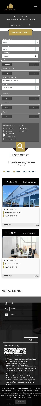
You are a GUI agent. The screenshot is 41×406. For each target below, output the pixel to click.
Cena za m (6, 103)
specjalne (9, 131)
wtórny (24, 131)
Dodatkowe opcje (8, 125)
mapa (16, 171)
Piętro (5, 112)
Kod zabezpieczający (11, 345)
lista (6, 171)
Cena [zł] (5, 59)
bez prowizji (10, 134)
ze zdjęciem (9, 128)
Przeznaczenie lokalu (9, 78)
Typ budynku (6, 84)
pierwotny (25, 128)
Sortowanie (29, 171)
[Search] (20, 25)
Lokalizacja (6, 53)
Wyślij (31, 340)
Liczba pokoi (6, 94)
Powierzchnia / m (8, 69)
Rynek (21, 125)
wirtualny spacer (11, 139)
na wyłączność (10, 136)
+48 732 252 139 (20, 16)
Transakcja (6, 46)
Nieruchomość (7, 39)
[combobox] (18, 56)
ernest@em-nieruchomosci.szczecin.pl (20, 19)
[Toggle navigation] (35, 6)
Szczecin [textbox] (6, 56)
